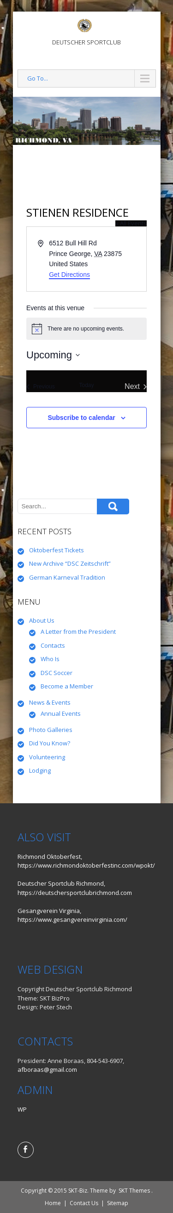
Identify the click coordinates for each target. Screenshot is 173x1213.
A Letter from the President (78, 631)
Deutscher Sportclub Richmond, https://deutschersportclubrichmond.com (75, 888)
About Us (41, 620)
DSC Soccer (56, 673)
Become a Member (67, 686)
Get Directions (69, 274)
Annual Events (61, 713)
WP (22, 1109)
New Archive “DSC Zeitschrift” (70, 563)
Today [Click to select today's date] (86, 385)
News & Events (50, 702)
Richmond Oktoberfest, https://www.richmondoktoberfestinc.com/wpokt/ (86, 861)
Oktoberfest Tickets (56, 550)
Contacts (53, 645)
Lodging (40, 770)
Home (53, 1203)
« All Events (131, 223)
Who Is (50, 659)
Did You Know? (49, 743)
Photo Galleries (50, 729)
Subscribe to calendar (81, 417)
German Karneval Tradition (67, 577)
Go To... (37, 78)
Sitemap (117, 1203)
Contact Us (84, 1203)
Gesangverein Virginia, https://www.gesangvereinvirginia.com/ (72, 915)
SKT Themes (134, 1190)
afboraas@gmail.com (47, 1069)
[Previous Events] (40, 386)
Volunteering (47, 757)
